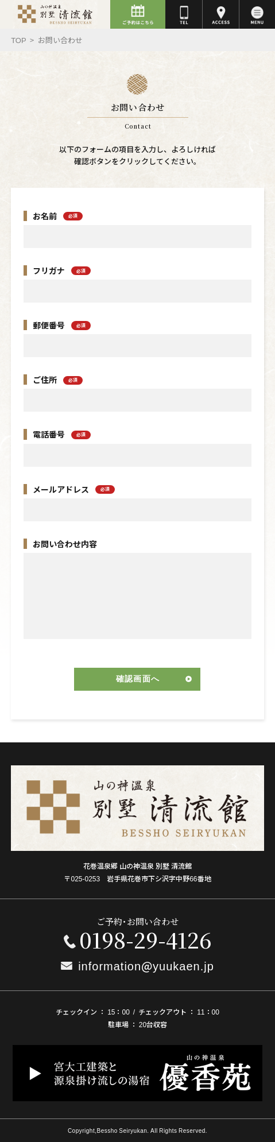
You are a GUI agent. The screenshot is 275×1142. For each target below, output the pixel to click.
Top (18, 39)
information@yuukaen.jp (146, 965)
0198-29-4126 (145, 939)
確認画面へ (138, 678)
